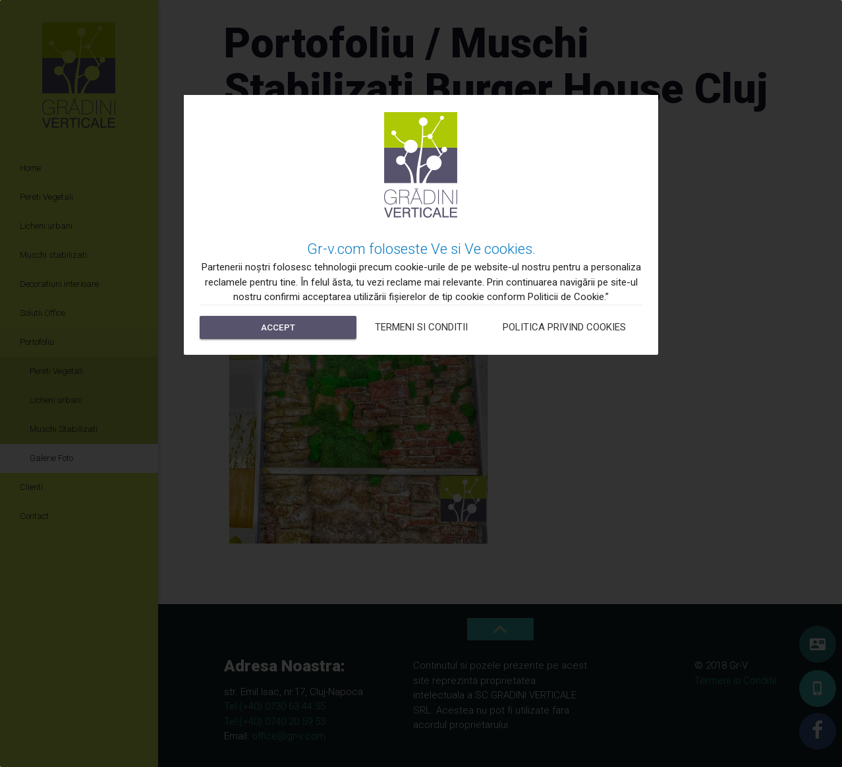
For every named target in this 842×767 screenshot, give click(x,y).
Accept (278, 327)
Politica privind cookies (564, 327)
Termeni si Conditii (421, 327)
